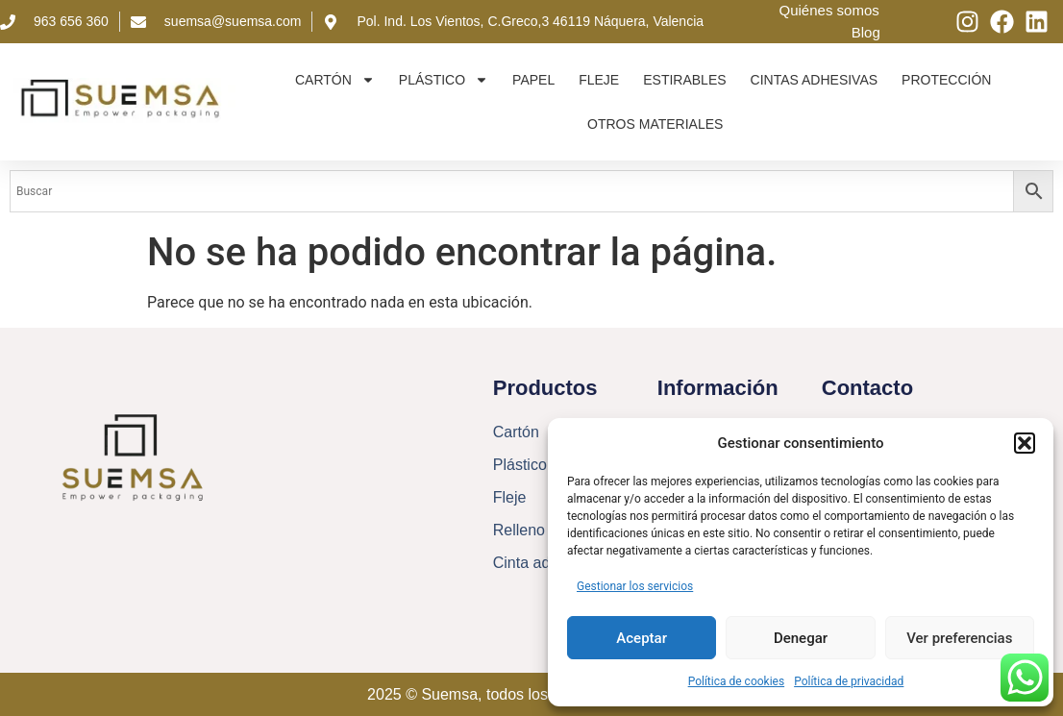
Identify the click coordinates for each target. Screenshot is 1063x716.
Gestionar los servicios (635, 586)
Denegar (801, 638)
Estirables (684, 79)
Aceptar (641, 638)
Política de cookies (736, 681)
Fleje (599, 79)
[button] (1024, 443)
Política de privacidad (848, 681)
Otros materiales (655, 124)
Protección (946, 79)
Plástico (443, 79)
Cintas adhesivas (814, 79)
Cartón (335, 79)
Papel (533, 79)
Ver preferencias (959, 638)
